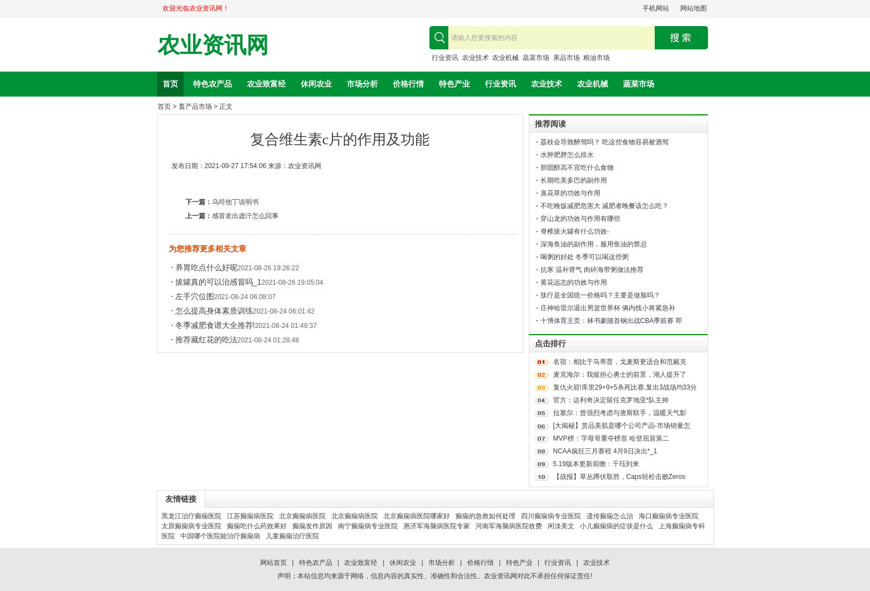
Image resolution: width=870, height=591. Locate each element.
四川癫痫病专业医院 (551, 516)
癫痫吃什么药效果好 (257, 526)
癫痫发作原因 (312, 526)
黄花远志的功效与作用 (573, 282)
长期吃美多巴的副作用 (573, 180)
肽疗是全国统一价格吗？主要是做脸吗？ (600, 295)
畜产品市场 (195, 106)
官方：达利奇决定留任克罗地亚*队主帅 (611, 400)
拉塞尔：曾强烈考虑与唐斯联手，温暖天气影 (619, 413)
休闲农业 (316, 83)
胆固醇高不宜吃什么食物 (577, 167)
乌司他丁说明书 (235, 202)
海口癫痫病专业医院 (669, 516)
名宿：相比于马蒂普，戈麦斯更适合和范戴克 (619, 362)
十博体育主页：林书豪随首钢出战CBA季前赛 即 (611, 321)
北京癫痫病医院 (302, 516)
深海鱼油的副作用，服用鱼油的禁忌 (593, 244)
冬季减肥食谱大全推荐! (215, 325)
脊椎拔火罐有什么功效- (574, 231)
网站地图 (693, 8)
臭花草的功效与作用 (570, 193)
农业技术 (475, 58)
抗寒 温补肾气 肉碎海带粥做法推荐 (592, 270)
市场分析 (362, 83)
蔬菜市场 (536, 58)
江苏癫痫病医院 (250, 516)
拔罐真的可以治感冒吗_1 (218, 281)
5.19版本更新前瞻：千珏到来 (596, 464)
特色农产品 (212, 83)
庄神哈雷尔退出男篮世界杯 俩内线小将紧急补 (607, 308)
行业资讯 (445, 58)
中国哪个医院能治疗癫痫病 (220, 536)
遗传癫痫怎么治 (609, 516)
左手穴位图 (194, 296)
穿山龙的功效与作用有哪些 (580, 219)
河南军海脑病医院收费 (509, 526)
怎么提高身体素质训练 (214, 310)
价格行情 (408, 83)
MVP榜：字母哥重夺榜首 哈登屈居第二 (611, 438)
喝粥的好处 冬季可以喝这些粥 (584, 257)
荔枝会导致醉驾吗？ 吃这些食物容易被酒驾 (604, 142)
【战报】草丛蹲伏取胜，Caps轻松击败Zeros (619, 477)
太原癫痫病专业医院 (191, 526)
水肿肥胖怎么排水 (567, 155)
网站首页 (273, 563)
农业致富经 (266, 83)
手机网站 (656, 8)
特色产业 (454, 83)
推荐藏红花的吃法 (206, 339)
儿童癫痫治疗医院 (292, 536)
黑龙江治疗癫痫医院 (191, 516)
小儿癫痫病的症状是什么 (616, 526)
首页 (170, 83)
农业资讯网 (213, 45)
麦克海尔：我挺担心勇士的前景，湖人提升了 (619, 374)
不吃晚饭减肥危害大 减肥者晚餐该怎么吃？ (604, 206)
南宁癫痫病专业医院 (368, 526)
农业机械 (505, 58)
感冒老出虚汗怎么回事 (245, 216)
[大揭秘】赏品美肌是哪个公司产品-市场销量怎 (621, 426)
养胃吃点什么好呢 (206, 267)
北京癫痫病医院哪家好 (416, 516)
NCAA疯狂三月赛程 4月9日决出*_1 (605, 451)
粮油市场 (596, 58)
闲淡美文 (561, 526)
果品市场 (566, 58)
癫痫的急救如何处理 (485, 516)
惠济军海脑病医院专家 (436, 526)
